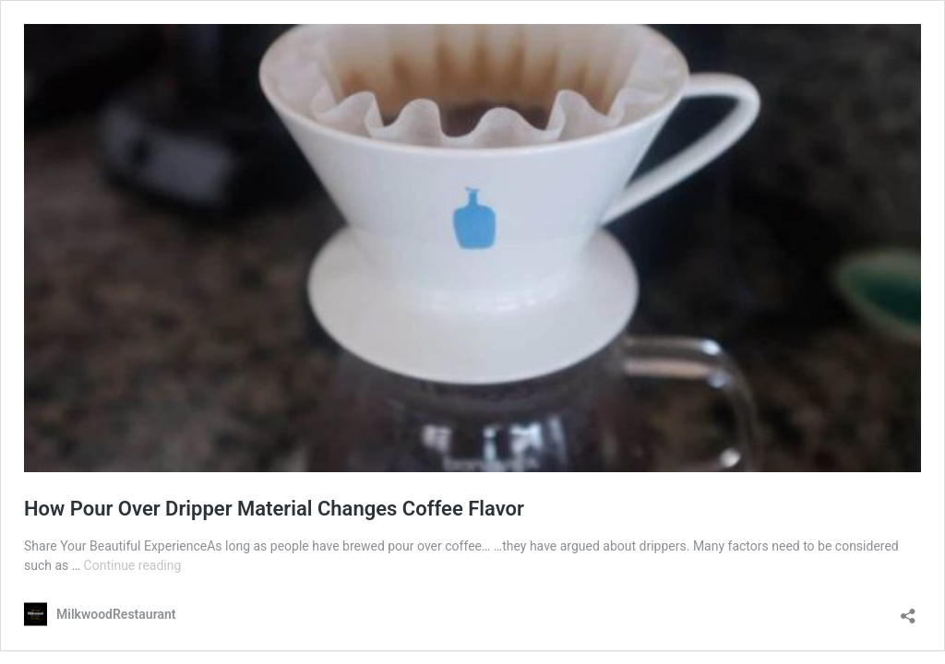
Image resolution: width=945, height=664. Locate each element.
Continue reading (133, 565)
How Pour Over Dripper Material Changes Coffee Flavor (274, 508)
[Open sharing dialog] (908, 610)
